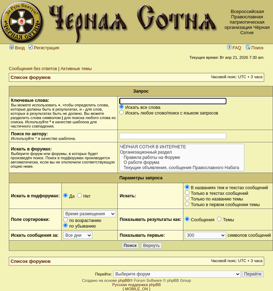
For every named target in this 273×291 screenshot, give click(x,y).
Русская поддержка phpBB (136, 285)
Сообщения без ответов (33, 68)
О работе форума (181, 162)
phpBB (124, 280)
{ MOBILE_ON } (137, 289)
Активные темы (76, 68)
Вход (17, 47)
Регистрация (44, 47)
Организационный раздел (181, 152)
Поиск (254, 47)
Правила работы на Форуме (181, 157)
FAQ (234, 47)
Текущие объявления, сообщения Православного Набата (181, 168)
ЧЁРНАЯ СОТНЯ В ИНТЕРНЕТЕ (181, 147)
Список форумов (31, 77)
